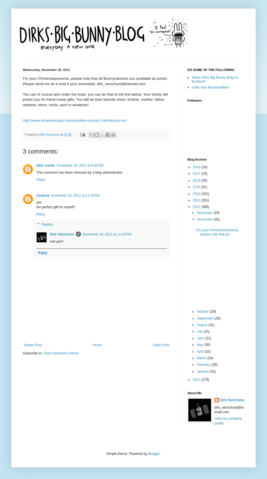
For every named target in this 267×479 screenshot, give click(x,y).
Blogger (154, 454)
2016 (197, 180)
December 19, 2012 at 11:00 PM (107, 234)
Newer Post (33, 345)
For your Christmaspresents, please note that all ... (217, 232)
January (203, 371)
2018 (197, 167)
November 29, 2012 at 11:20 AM (75, 196)
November (205, 219)
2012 (197, 207)
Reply (40, 180)
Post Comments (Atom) (61, 353)
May (200, 345)
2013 (197, 200)
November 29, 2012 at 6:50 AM (80, 165)
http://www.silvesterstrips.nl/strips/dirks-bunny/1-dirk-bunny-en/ (74, 120)
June (201, 338)
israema (42, 196)
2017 (197, 174)
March (202, 358)
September (205, 318)
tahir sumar (45, 165)
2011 (197, 380)
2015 (197, 187)
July (200, 331)
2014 (197, 194)
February (204, 365)
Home (97, 345)
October (203, 312)
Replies (47, 224)
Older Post (161, 345)
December (205, 213)
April (201, 352)
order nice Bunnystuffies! (210, 87)
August (202, 325)
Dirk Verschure (50, 134)
